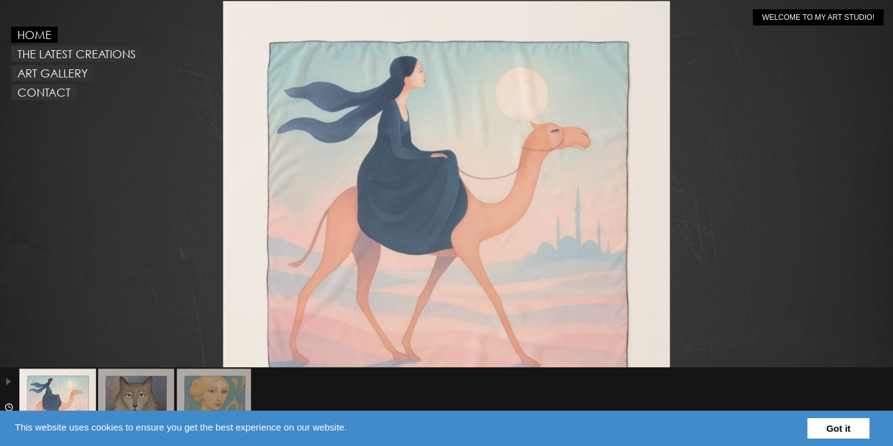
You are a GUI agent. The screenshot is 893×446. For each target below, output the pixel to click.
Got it (838, 428)
